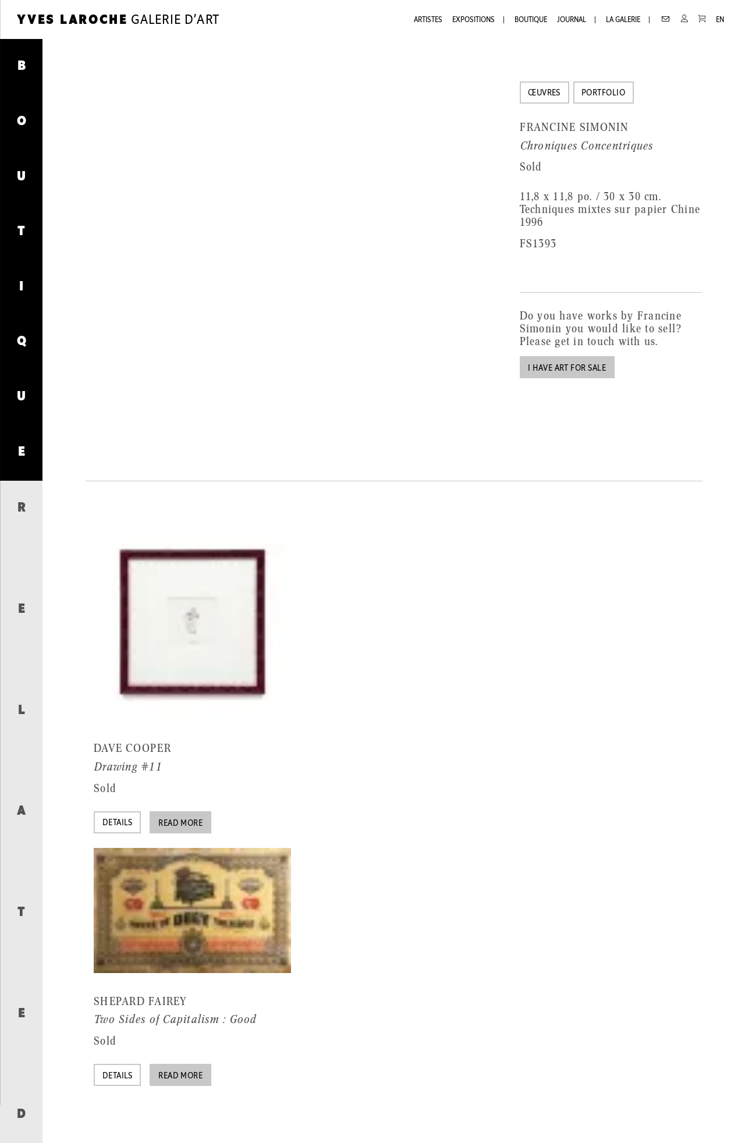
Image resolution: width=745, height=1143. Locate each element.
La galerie (623, 20)
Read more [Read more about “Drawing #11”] (180, 823)
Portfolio (603, 93)
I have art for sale (567, 368)
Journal (571, 20)
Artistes (428, 20)
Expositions (473, 20)
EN (720, 20)
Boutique (531, 20)
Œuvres (544, 93)
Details (117, 823)
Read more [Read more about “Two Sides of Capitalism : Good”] (180, 1076)
